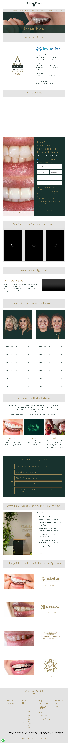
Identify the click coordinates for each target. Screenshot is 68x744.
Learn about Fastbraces (50, 677)
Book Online (59, 11)
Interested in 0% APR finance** (46, 162)
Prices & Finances (41, 11)
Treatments (14, 11)
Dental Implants (11, 709)
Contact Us (50, 11)
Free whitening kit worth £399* (47, 160)
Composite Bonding (11, 705)
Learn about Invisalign (50, 585)
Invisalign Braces (11, 704)
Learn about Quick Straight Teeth (50, 613)
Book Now (42, 553)
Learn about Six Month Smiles (50, 643)
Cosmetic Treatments (12, 707)
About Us (22, 11)
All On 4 (6, 11)
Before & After (30, 11)
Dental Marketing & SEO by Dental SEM (40, 741)
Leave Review (45, 719)
